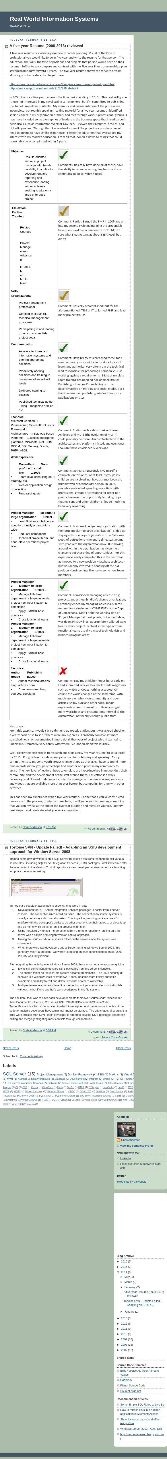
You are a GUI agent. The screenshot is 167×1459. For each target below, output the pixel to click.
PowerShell (130, 1078)
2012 (124, 1323)
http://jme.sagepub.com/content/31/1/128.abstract (44, 88)
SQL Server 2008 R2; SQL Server (34, 1096)
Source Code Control (114, 1037)
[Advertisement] (130, 1223)
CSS (24, 1087)
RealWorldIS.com (21, 26)
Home (67, 1048)
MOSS (17, 1091)
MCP (130, 1087)
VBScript (76, 1100)
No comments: (96, 828)
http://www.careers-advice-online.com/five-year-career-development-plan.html (62, 84)
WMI (10, 1078)
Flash (60, 1087)
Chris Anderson (130, 1140)
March (128, 1282)
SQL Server (14, 1073)
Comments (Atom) (31, 1056)
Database (59, 1078)
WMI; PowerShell (109, 1100)
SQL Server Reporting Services (95, 1096)
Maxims (113, 1074)
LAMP (121, 1087)
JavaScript (108, 1087)
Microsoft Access (33, 1091)
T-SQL (45, 1100)
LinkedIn (125, 1158)
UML (54, 1100)
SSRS (118, 1096)
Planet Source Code (132, 1385)
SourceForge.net (130, 1391)
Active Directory (115, 1083)
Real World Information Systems (54, 19)
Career (34, 1087)
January (129, 1311)
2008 (124, 1344)
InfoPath (93, 1078)
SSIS (100, 1074)
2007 (124, 1350)
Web (124, 1100)
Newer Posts (11, 1048)
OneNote (100, 1091)
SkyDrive (33, 1100)
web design (96, 1083)
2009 (124, 1339)
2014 (124, 1272)
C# (16, 1087)
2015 (124, 1266)
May (127, 1276)
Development (77, 1078)
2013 (124, 1318)
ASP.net (22, 1078)
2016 (124, 1261)
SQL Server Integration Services (25, 1083)
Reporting (8, 1096)
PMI (117, 1078)
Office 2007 (85, 1091)
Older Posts (123, 1048)
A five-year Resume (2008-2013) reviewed (46, 46)
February (130, 1287)
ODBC (71, 1091)
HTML (81, 1087)
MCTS (6, 1091)
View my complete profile (136, 1145)
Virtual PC (130, 1074)
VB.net (64, 1100)
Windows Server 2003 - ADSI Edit (141, 1428)
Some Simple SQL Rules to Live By (142, 1404)
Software (52, 1083)
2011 (124, 1328)
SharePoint (130, 1096)
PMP (130, 1091)
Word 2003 (17, 1104)
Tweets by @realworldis (131, 1181)
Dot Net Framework (80, 1074)
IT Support (94, 1087)
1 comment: (98, 1031)
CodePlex (126, 1380)
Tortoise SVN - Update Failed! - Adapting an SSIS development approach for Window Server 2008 (65, 849)
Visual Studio (90, 1100)
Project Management (50, 1074)
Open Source (116, 1091)
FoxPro (70, 1087)
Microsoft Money (55, 1091)
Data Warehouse (40, 1078)
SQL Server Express (65, 1096)
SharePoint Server (15, 1100)
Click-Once (47, 1087)
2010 (124, 1334)
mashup (31, 1104)
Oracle (106, 1078)
